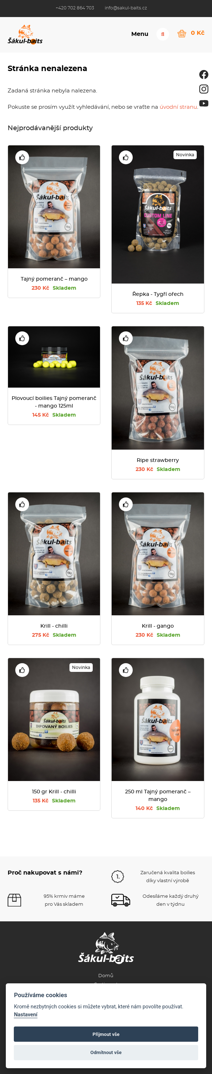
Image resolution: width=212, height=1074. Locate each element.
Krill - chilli (54, 626)
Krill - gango (158, 626)
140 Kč (158, 808)
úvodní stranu (178, 107)
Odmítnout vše (106, 1052)
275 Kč (54, 635)
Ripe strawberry (158, 460)
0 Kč (197, 33)
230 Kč (54, 288)
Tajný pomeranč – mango (54, 279)
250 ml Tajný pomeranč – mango (158, 795)
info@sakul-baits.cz (126, 8)
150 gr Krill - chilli (54, 791)
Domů (105, 976)
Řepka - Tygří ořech (158, 294)
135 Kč (157, 303)
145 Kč (54, 415)
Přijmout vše (105, 1034)
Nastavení (25, 1015)
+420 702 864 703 (75, 8)
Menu (139, 34)
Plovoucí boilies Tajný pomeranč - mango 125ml (54, 402)
